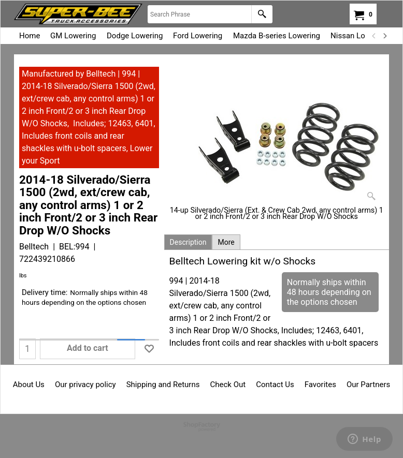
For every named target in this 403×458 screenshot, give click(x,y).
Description (188, 242)
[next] (384, 35)
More (226, 242)
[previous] (374, 35)
